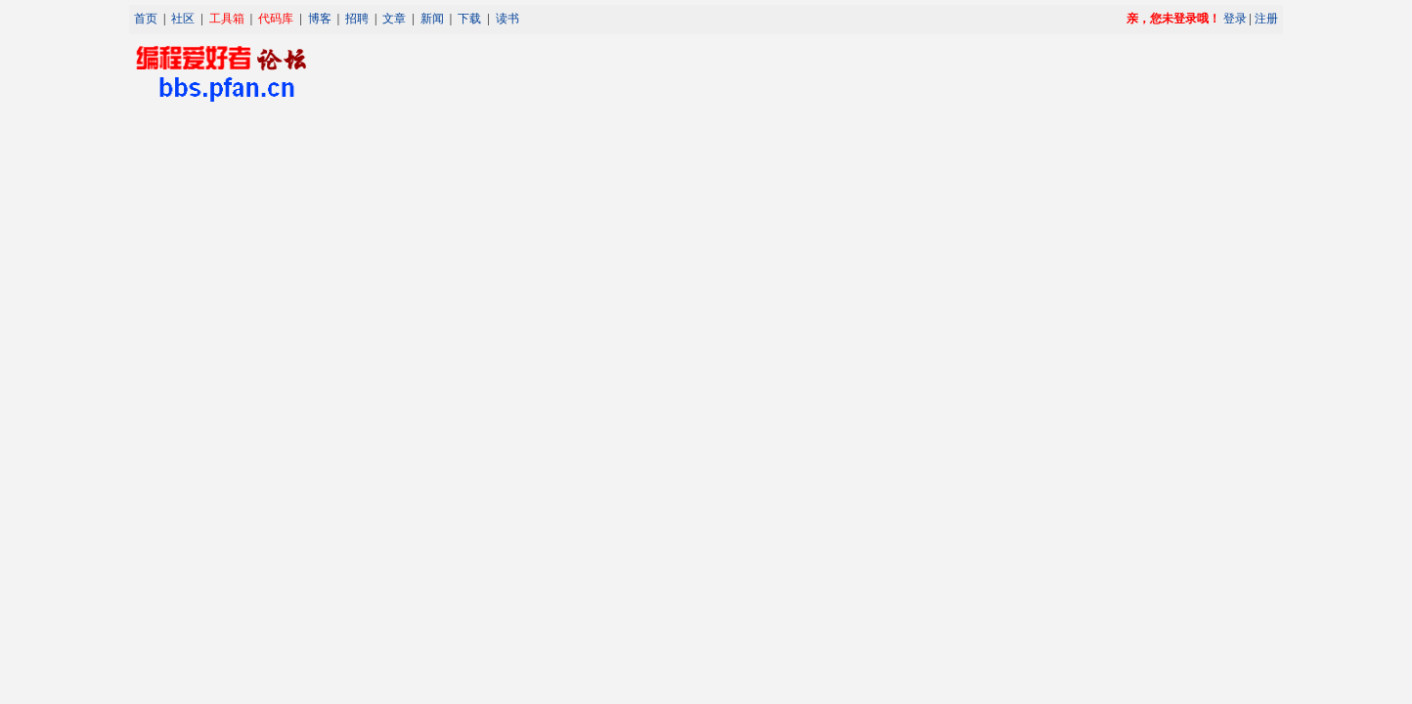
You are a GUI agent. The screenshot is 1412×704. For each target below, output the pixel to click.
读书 (507, 18)
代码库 (275, 18)
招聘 (357, 18)
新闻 (432, 18)
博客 (319, 18)
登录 (1235, 18)
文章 (394, 18)
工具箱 (226, 18)
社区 (183, 18)
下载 (469, 18)
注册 (1266, 18)
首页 (145, 18)
